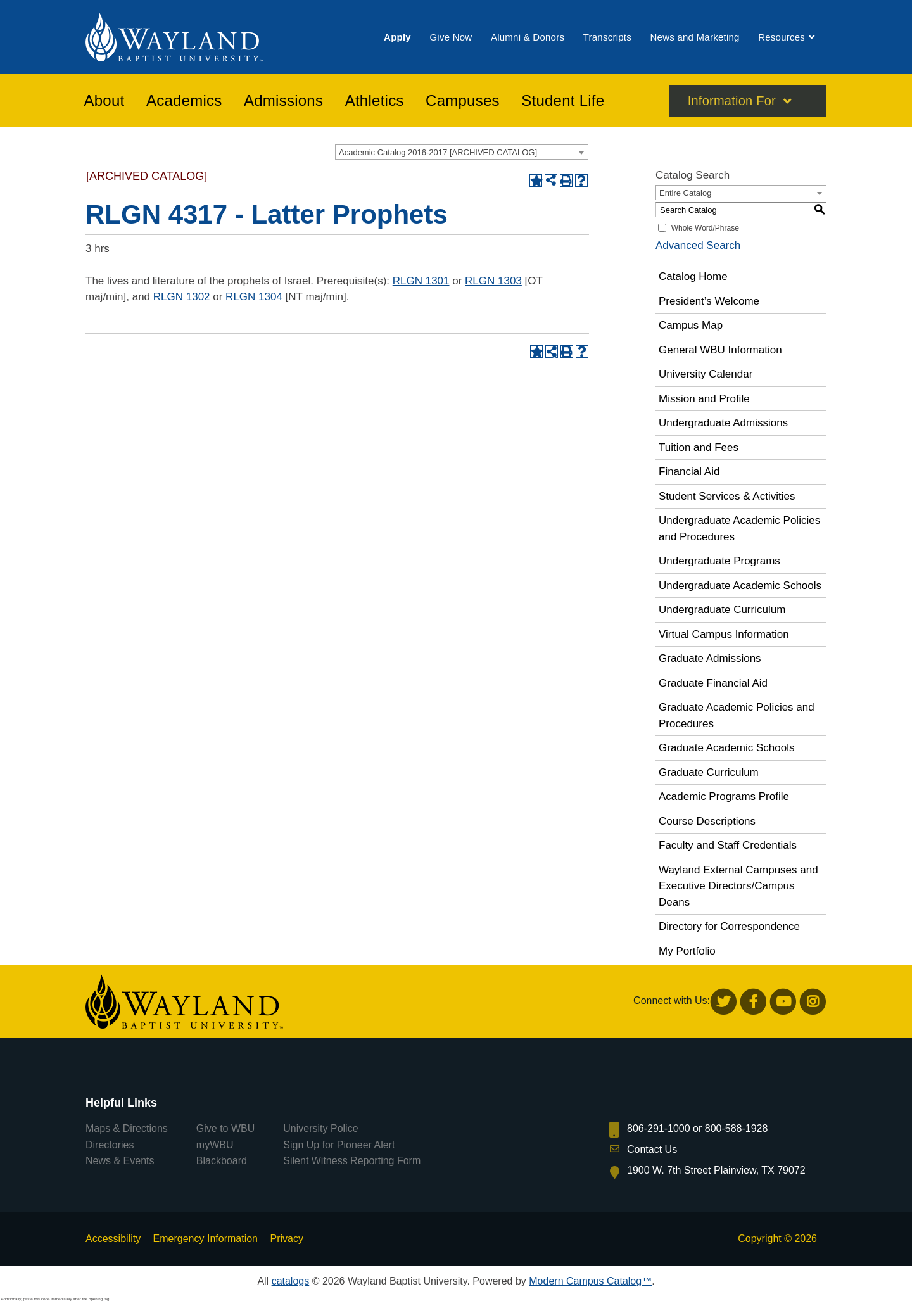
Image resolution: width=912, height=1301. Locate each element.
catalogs (291, 1281)
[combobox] (461, 152)
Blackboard (221, 1160)
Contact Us (652, 1149)
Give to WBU (225, 1128)
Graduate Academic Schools (727, 748)
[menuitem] (397, 37)
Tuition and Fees (698, 447)
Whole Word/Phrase (705, 228)
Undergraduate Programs (719, 561)
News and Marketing (694, 37)
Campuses (463, 100)
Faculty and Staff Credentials (728, 845)
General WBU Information (720, 350)
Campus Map (691, 325)
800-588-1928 (736, 1128)
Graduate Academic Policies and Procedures (736, 715)
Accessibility (113, 1238)
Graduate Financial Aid (713, 683)
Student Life (562, 100)
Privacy (286, 1238)
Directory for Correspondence (729, 926)
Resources (781, 37)
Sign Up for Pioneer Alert (339, 1144)
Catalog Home (693, 276)
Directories (110, 1144)
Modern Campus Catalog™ (590, 1281)
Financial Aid (689, 472)
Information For (732, 100)
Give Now (450, 37)
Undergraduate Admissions (723, 423)
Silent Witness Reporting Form (352, 1160)
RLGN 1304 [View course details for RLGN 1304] (253, 297)
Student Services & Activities (727, 496)
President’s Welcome (709, 301)
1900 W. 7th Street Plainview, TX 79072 (716, 1170)
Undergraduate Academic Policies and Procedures (739, 528)
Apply (397, 37)
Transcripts (607, 37)
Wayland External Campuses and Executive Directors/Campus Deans (738, 886)
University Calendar (705, 374)
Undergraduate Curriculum (722, 610)
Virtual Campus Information (724, 634)
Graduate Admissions (710, 658)
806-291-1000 (658, 1128)
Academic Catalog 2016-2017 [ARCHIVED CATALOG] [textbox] (438, 152)
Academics (184, 100)
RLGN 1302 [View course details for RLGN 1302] (181, 297)
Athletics (374, 100)
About (104, 100)
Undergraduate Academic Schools (740, 586)
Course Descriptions (707, 821)
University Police (320, 1128)
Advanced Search (698, 245)
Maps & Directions (127, 1128)
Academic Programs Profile (724, 796)
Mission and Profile (704, 399)
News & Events (120, 1160)
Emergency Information (205, 1238)
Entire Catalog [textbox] (685, 193)
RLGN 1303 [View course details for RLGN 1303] (493, 281)
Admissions (283, 100)
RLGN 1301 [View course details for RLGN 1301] (421, 281)
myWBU (215, 1144)
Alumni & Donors (527, 37)
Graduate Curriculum (709, 772)
